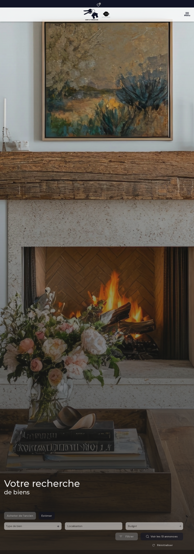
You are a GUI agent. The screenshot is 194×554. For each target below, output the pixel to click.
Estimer (46, 522)
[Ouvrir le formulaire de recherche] (126, 543)
